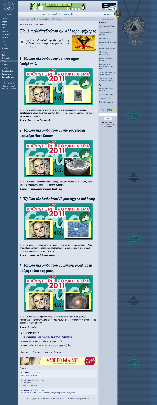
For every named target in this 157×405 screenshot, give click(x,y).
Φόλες (4, 55)
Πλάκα (4, 61)
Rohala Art (5, 35)
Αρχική (4, 22)
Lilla (59, 341)
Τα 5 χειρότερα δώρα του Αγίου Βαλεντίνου (41, 337)
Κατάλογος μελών (68, 14)
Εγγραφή (5, 48)
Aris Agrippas (104, 124)
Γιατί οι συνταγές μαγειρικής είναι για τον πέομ (106, 66)
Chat (3, 28)
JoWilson (27, 380)
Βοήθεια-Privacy (8, 77)
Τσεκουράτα (6, 58)
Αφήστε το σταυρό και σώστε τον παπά (39, 341)
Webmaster (24, 24)
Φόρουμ (4, 25)
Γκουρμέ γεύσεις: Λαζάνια (107, 48)
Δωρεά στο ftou (7, 71)
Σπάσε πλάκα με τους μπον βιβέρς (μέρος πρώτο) (44, 345)
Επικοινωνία (6, 74)
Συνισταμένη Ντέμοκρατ (106, 94)
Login (4, 45)
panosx (26, 373)
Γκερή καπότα (103, 38)
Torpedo (26, 390)
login (87, 399)
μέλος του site (67, 399)
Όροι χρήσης (8, 83)
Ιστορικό (5, 64)
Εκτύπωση (36, 352)
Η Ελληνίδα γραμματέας (106, 102)
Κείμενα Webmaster (53, 352)
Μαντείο (5, 38)
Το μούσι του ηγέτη (105, 98)
